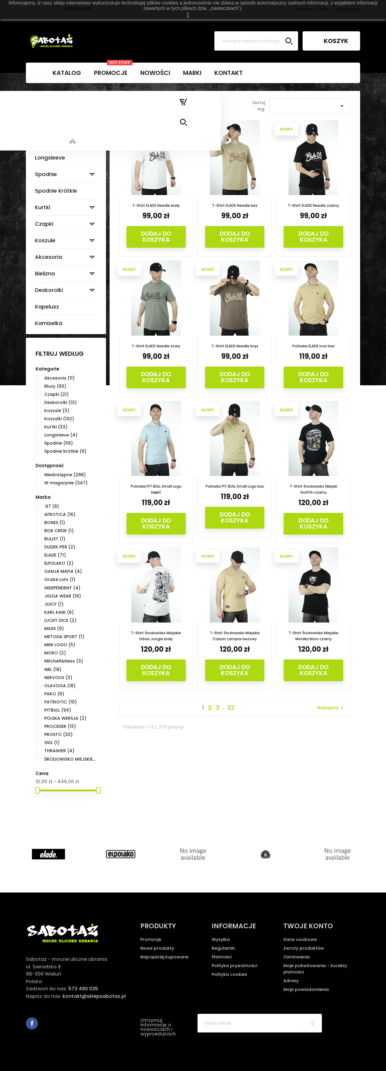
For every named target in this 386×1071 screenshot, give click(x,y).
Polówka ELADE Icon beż (313, 346)
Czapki (44, 224)
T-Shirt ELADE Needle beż (234, 205)
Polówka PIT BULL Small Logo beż (235, 486)
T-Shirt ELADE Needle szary (156, 346)
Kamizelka (48, 323)
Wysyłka (221, 939)
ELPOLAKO (58, 563)
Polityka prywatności (234, 966)
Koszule (45, 240)
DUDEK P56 (59, 547)
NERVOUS (58, 678)
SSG (52, 743)
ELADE (55, 555)
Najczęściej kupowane (164, 957)
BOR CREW (59, 531)
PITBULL (57, 710)
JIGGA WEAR (62, 596)
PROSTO (58, 734)
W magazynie (66, 483)
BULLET (54, 539)
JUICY (54, 604)
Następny (331, 708)
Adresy (291, 981)
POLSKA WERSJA (65, 718)
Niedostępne (65, 475)
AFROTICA (60, 514)
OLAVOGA (60, 686)
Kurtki (42, 207)
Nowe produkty (157, 948)
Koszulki (45, 141)
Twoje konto (308, 926)
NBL (52, 669)
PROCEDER (60, 726)
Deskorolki (49, 290)
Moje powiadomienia (306, 989)
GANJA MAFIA (63, 571)
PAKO (54, 694)
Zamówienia (296, 957)
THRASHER (59, 751)
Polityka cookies (229, 974)
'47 (51, 506)
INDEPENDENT (62, 588)
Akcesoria (48, 257)
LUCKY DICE (60, 620)
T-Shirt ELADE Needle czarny (313, 205)
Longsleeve (50, 157)
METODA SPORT (64, 637)
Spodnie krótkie (56, 190)
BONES (54, 523)
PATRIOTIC (60, 702)
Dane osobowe (300, 939)
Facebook (32, 1023)
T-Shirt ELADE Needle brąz (234, 346)
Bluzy (41, 124)
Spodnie (46, 174)
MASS (54, 629)
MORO (55, 653)
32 (230, 707)
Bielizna (45, 273)
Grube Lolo (59, 579)
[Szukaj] (256, 41)
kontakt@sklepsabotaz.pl (94, 996)
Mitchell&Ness (63, 661)
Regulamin (223, 948)
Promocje (150, 939)
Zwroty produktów (303, 948)
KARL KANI (59, 612)
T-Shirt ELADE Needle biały (156, 205)
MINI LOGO (59, 645)
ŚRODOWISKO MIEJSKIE (70, 759)
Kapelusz (47, 306)
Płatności (222, 957)
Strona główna (57, 101)
